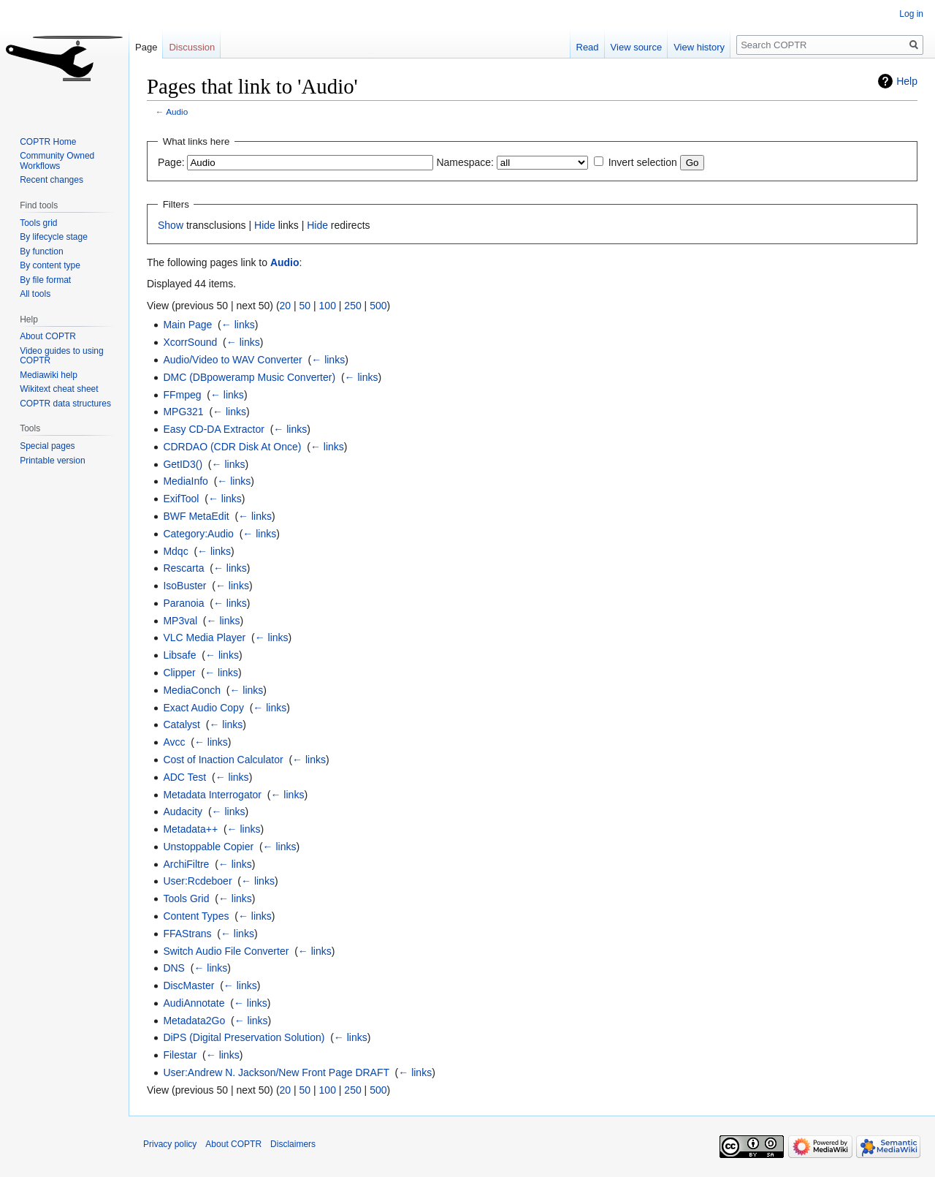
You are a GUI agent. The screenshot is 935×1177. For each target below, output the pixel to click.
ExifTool (181, 498)
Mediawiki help (48, 375)
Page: (171, 162)
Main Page (187, 324)
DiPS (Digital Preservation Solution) (243, 1037)
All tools (35, 294)
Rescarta (183, 568)
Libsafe (179, 655)
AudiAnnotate (193, 1003)
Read (587, 47)
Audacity (182, 811)
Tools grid (38, 223)
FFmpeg (182, 395)
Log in (911, 14)
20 (285, 305)
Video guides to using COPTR (62, 356)
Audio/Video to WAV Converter (232, 360)
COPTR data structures (65, 403)
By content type (50, 265)
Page (146, 47)
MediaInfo (185, 481)
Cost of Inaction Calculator (223, 759)
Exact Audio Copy (203, 708)
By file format (45, 280)
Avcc (174, 742)
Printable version (52, 460)
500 (378, 305)
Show (170, 225)
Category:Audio (198, 534)
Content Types (196, 916)
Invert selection (642, 162)
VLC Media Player (204, 637)
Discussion (192, 47)
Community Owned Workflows (57, 161)
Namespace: (465, 162)
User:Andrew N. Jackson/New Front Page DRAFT (276, 1072)
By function (41, 251)
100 (327, 305)
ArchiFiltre (186, 864)
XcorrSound (190, 342)
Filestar (179, 1055)
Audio (177, 111)
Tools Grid (186, 898)
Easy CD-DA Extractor (213, 429)
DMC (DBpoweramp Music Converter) (249, 377)
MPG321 (183, 411)
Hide (264, 225)
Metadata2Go (194, 1020)
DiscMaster (188, 985)
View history (699, 47)
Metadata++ (190, 829)
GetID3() (182, 464)
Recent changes (51, 180)
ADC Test (184, 777)
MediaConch (192, 690)
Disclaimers (293, 1144)
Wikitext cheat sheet (59, 389)
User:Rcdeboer (197, 881)
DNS (174, 968)
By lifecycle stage (54, 237)
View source (637, 47)
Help (906, 81)
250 (352, 305)
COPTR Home (48, 142)
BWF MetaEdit (196, 516)
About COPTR (48, 336)
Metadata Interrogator (212, 795)
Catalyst (181, 724)
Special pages (47, 446)
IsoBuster (184, 585)
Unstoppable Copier (208, 846)
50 (305, 305)
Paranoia (183, 603)
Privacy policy (169, 1144)
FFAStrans (187, 933)
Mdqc (175, 551)
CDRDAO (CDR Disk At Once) (232, 447)
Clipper (179, 672)
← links (238, 324)
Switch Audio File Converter (226, 951)
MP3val (180, 621)
